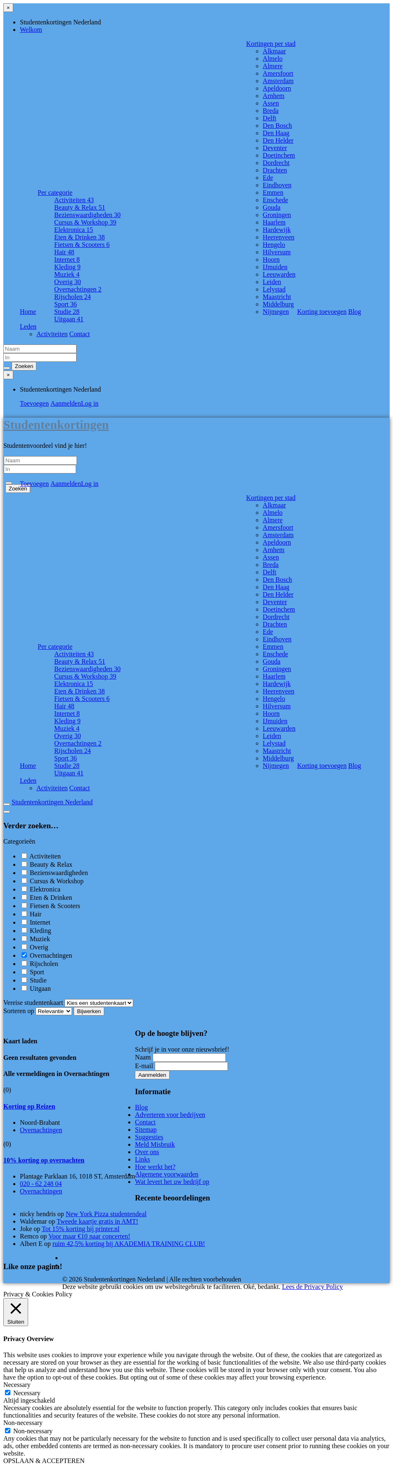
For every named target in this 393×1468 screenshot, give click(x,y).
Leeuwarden (279, 274)
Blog (354, 311)
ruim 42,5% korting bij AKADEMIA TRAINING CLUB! (129, 1243)
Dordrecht (276, 162)
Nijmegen (276, 311)
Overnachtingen (77, 289)
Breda (270, 110)
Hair (64, 252)
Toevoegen (34, 403)
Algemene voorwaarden (166, 1174)
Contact (79, 333)
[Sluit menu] (8, 7)
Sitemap (145, 1129)
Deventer (275, 147)
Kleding (67, 266)
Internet (67, 259)
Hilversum (277, 252)
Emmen (273, 192)
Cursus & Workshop (85, 222)
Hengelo (274, 244)
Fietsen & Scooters (82, 244)
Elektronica (73, 229)
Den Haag (276, 132)
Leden (28, 326)
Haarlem (274, 222)
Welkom (31, 29)
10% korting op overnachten (43, 1160)
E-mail (144, 1065)
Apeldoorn (277, 88)
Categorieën (19, 841)
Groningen (277, 214)
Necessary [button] (17, 1384)
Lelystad (274, 289)
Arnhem (273, 95)
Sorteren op (38, 1010)
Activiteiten (74, 199)
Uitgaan (69, 319)
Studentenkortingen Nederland (52, 802)
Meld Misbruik (155, 1144)
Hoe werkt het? (155, 1166)
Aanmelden (65, 403)
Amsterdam (278, 80)
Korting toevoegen (322, 311)
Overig (67, 281)
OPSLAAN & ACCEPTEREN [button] (43, 1460)
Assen (271, 103)
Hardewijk (277, 229)
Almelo (273, 58)
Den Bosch (277, 125)
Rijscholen (72, 296)
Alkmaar (274, 51)
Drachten (275, 170)
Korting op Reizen (29, 1106)
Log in (89, 403)
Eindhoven (277, 185)
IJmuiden (275, 266)
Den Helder (278, 140)
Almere (273, 65)
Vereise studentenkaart (33, 1002)
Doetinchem (279, 155)
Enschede (275, 199)
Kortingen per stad (270, 43)
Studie (66, 311)
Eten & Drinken (79, 237)
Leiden (272, 281)
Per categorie (55, 192)
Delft (269, 118)
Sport (65, 304)
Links (142, 1159)
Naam (143, 1057)
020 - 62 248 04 (41, 1183)
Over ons (147, 1151)
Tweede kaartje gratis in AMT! (97, 1221)
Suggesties (149, 1136)
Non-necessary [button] (23, 1422)
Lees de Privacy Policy (312, 1286)
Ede (268, 177)
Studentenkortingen (56, 424)
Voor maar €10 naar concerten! (89, 1236)
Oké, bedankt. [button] (261, 1286)
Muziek (66, 274)
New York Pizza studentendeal (106, 1213)
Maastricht (277, 296)
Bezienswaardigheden (87, 214)
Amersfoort (278, 73)
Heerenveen (278, 237)
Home (28, 311)
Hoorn (271, 259)
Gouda (271, 207)
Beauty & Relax (79, 207)
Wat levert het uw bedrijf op (172, 1181)
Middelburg (278, 304)
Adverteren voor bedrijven (170, 1114)
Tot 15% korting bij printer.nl (81, 1228)
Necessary (27, 1392)
